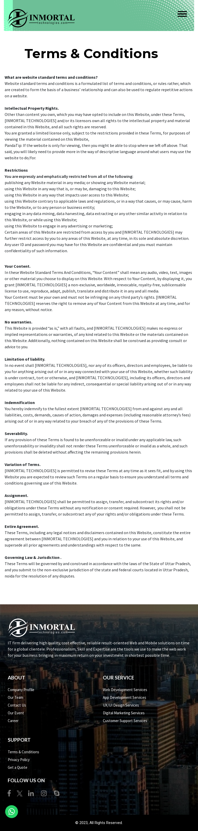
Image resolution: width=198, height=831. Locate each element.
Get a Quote (17, 767)
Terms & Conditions (23, 751)
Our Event (16, 712)
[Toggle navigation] (182, 14)
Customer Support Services (125, 720)
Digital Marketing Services (124, 712)
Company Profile (21, 689)
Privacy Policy (19, 759)
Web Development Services (125, 689)
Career (13, 720)
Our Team (15, 697)
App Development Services (124, 697)
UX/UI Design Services (121, 705)
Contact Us (17, 705)
